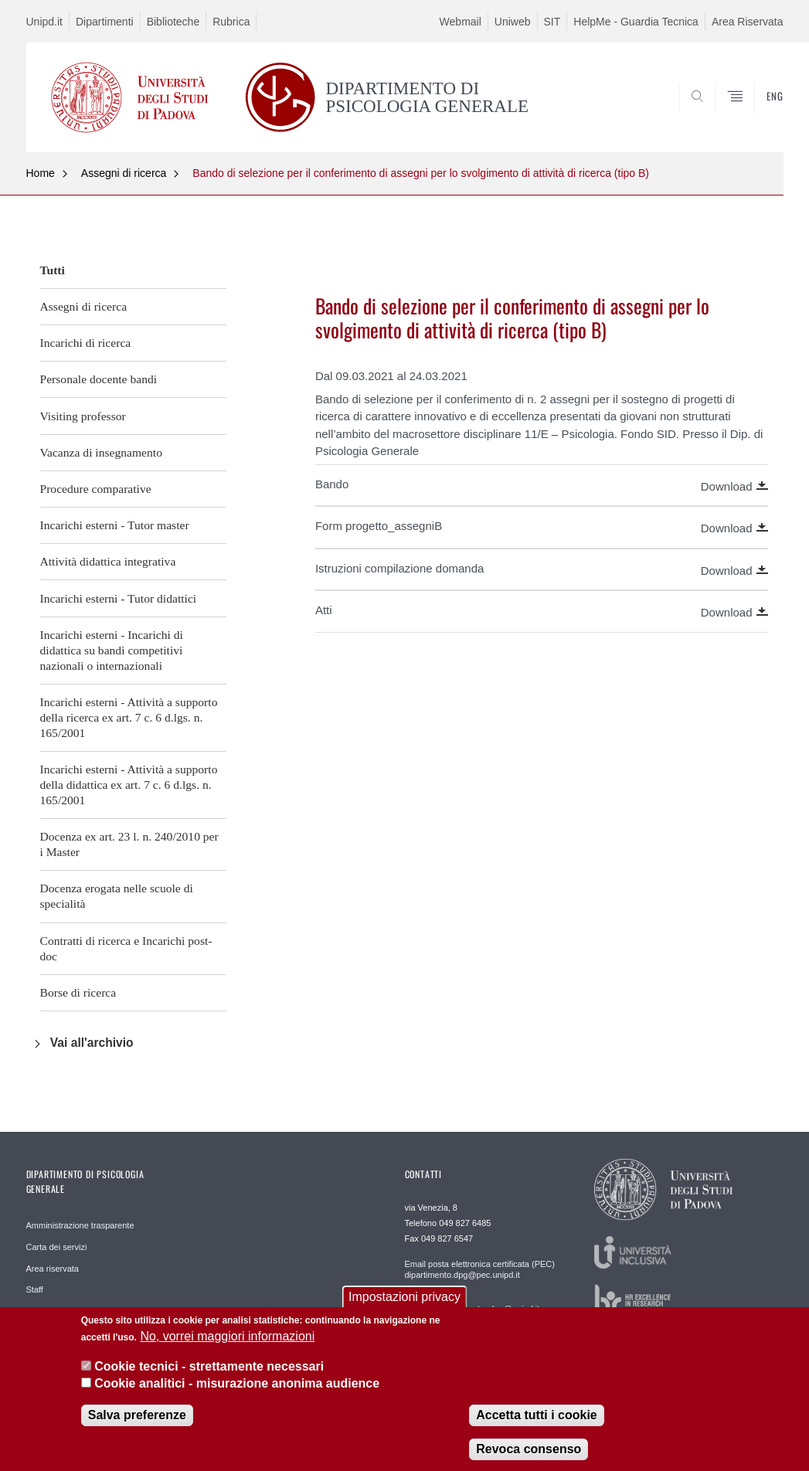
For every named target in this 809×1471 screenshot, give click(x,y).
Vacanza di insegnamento (101, 452)
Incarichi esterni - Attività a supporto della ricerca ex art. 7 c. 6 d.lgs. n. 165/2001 (129, 717)
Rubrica (231, 21)
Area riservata (52, 1268)
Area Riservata (748, 21)
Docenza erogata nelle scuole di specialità (116, 896)
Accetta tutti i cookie (536, 1427)
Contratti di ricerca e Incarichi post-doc (126, 948)
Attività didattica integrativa (108, 561)
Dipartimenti (105, 21)
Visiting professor (83, 416)
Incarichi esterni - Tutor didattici (118, 598)
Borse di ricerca (78, 992)
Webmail (460, 21)
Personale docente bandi (99, 379)
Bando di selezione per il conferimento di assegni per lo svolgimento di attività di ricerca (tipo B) (420, 173)
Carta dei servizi (56, 1247)
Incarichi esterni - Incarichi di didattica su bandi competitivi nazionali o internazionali (111, 650)
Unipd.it (44, 21)
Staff (34, 1289)
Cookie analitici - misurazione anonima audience (236, 1395)
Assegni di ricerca (124, 173)
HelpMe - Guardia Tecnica (636, 21)
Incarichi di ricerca (85, 342)
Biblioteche (173, 21)
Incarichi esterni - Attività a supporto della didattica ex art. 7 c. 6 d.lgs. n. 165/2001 (129, 785)
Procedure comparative (95, 488)
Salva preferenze (137, 1427)
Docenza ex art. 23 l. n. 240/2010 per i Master (129, 844)
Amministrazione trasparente (80, 1225)
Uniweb (513, 21)
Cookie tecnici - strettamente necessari (209, 1377)
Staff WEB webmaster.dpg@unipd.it (472, 1308)
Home (40, 173)
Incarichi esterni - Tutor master (114, 525)
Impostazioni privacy (404, 1309)
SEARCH (718, 114)
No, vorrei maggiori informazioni (227, 1348)
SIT (552, 21)
